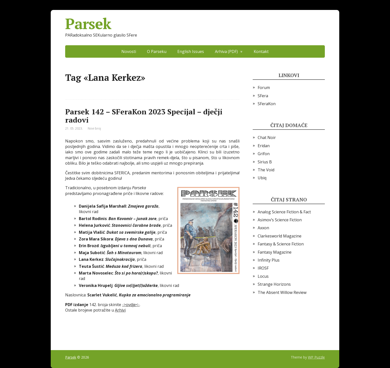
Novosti (128, 51)
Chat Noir (267, 137)
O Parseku (156, 51)
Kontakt (261, 51)
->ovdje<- (131, 304)
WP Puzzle (316, 357)
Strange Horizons (274, 284)
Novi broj (94, 128)
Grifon (264, 153)
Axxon (263, 227)
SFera (263, 95)
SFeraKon (267, 103)
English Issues (190, 51)
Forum (264, 87)
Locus (263, 276)
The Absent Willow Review (282, 292)
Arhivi (120, 310)
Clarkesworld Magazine (279, 236)
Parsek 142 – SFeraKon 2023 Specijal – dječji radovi (143, 116)
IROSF (263, 268)
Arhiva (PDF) (226, 51)
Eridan (264, 145)
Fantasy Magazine (275, 252)
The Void (266, 170)
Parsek (88, 23)
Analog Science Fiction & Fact (284, 212)
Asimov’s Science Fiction (280, 220)
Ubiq (262, 178)
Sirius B (265, 162)
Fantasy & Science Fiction (281, 244)
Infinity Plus (269, 260)
